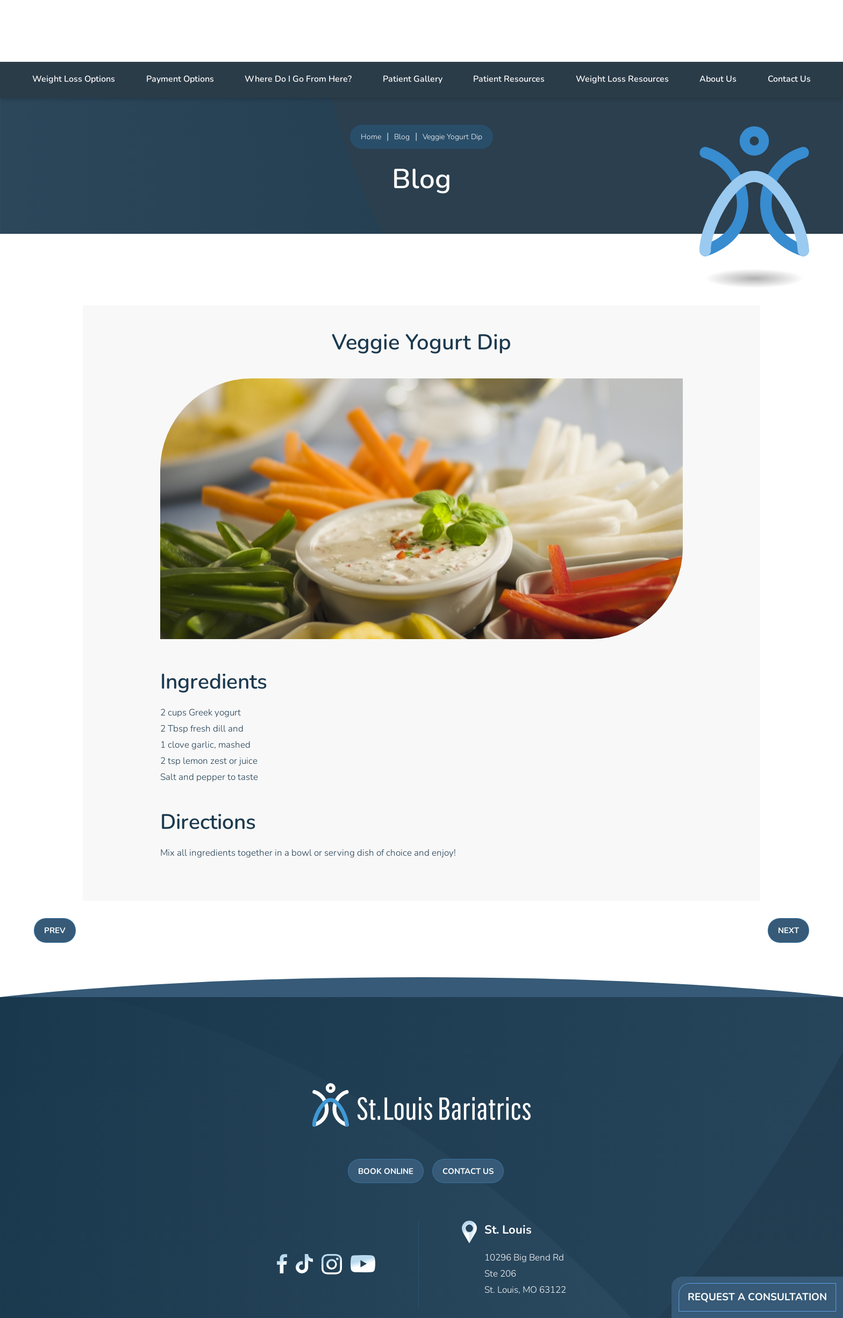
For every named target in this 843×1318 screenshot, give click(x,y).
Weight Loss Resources (622, 79)
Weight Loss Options (73, 79)
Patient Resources (509, 79)
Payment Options (180, 79)
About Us (718, 79)
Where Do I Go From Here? (298, 79)
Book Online (385, 1172)
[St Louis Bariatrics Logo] (422, 1104)
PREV (55, 931)
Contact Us (789, 79)
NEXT (788, 931)
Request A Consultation (757, 1298)
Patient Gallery (412, 79)
